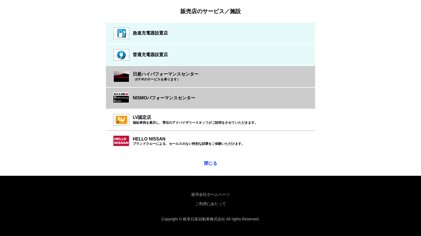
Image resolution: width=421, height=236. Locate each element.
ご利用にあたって (210, 204)
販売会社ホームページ (210, 194)
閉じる (210, 163)
